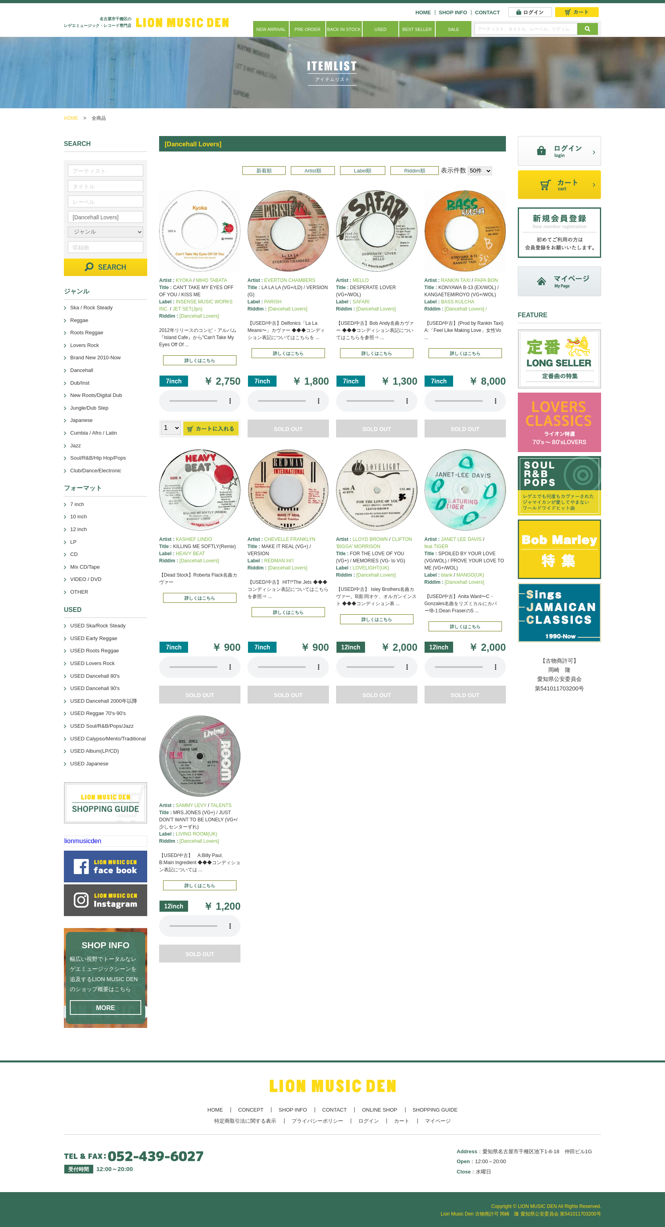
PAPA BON (486, 280)
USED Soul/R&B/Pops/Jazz (102, 726)
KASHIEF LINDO (194, 539)
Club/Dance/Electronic (95, 471)
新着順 (264, 171)
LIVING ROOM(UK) (196, 834)
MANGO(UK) (470, 575)
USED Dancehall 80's (95, 676)
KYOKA (184, 280)
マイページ (438, 1120)
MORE (105, 1008)
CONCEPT (250, 1109)
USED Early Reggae (93, 638)
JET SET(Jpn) (187, 309)
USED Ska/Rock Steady (97, 626)
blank (447, 575)
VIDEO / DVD (86, 579)
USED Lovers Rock (92, 663)
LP (73, 542)
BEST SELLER (417, 29)
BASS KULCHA (458, 302)
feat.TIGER (436, 546)
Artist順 (312, 171)
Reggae (79, 320)
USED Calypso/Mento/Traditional (108, 739)
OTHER (79, 592)
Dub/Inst (79, 383)
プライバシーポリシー (317, 1120)
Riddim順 (414, 171)
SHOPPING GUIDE (435, 1109)
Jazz (75, 446)
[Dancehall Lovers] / (466, 309)
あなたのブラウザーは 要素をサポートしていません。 (199, 401)
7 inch (77, 504)
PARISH (273, 302)
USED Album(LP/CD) (94, 751)
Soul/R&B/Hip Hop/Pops (98, 458)
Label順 (362, 171)
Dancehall (81, 370)
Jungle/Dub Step (89, 408)
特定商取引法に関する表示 (245, 1120)
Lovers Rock (84, 345)
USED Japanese (89, 764)
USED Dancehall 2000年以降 (103, 701)
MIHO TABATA (211, 280)
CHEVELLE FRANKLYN (289, 539)
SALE (453, 29)
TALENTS (220, 805)
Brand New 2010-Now (95, 357)
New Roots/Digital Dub (96, 395)
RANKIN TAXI (456, 280)
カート (401, 1120)
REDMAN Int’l (279, 561)
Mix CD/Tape (85, 567)
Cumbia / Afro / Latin (93, 433)
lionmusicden (82, 841)
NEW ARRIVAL (271, 29)
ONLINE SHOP (379, 1109)
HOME (423, 12)
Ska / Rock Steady (91, 308)
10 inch (78, 517)
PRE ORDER (307, 29)
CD (74, 554)
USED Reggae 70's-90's (98, 713)
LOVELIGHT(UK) (371, 568)
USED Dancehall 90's (95, 688)
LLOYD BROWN (370, 539)
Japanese (81, 420)
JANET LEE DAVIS (461, 539)
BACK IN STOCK (344, 29)
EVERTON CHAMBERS (289, 280)
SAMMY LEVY (191, 805)
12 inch (78, 529)
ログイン (368, 1120)
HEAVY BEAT (190, 553)
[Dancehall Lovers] (199, 316)
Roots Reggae (86, 333)
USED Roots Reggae (94, 651)
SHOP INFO (453, 12)
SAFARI (361, 302)
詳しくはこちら (200, 360)
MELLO (361, 280)
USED (381, 29)
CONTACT (487, 12)
